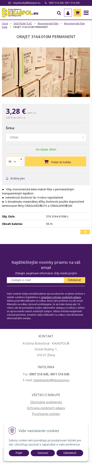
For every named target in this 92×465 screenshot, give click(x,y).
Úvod (5, 23)
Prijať (19, 452)
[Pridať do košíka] (55, 161)
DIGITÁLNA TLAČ (23, 23)
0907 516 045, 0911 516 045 (64, 2)
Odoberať (74, 280)
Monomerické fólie (48, 23)
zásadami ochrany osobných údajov (61, 297)
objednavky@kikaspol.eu (26, 2)
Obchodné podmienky (46, 402)
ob (35, 380)
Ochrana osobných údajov (46, 408)
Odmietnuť (69, 452)
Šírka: (10, 128)
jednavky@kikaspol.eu (53, 380)
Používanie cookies (46, 414)
